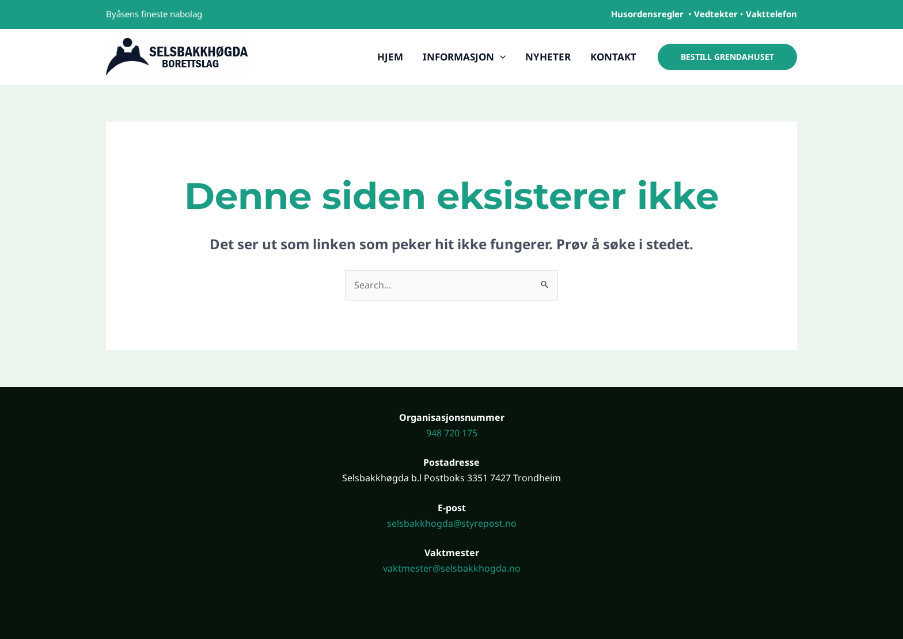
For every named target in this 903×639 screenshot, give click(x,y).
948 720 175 (451, 433)
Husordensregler (647, 14)
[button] (727, 57)
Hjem (390, 56)
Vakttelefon (771, 14)
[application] (500, 57)
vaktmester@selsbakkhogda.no (452, 568)
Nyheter (548, 56)
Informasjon (464, 57)
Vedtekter (716, 14)
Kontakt (613, 56)
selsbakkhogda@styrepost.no (452, 523)
